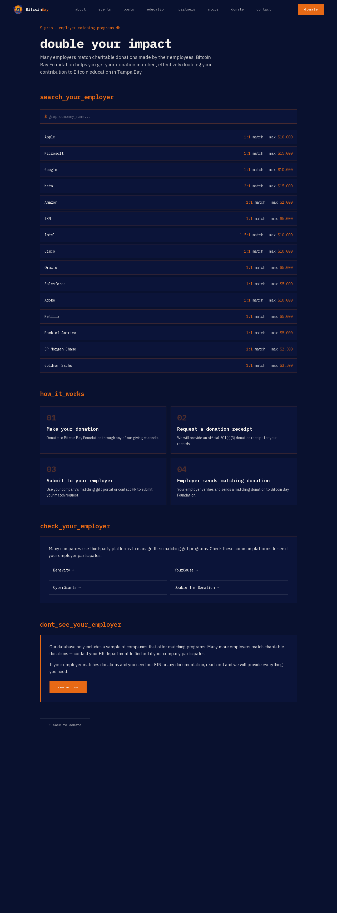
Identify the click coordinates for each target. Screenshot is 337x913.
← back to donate (65, 725)
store (213, 9)
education (156, 9)
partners (187, 9)
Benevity (64, 570)
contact (263, 9)
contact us (68, 687)
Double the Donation (197, 587)
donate (237, 9)
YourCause (186, 570)
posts (129, 9)
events (104, 9)
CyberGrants (67, 587)
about (80, 9)
